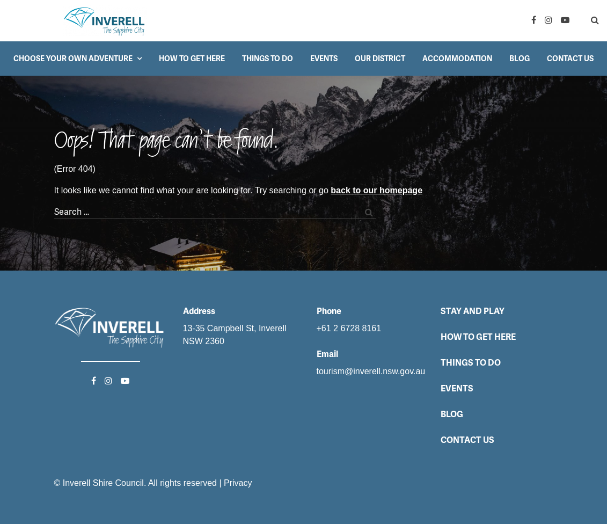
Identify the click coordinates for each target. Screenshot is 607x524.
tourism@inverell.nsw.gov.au (371, 371)
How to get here (192, 58)
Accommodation (457, 58)
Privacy (238, 482)
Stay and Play (472, 311)
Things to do (267, 58)
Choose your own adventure (73, 58)
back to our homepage (376, 190)
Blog (519, 58)
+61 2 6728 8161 (349, 328)
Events (324, 58)
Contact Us (570, 58)
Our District (380, 58)
